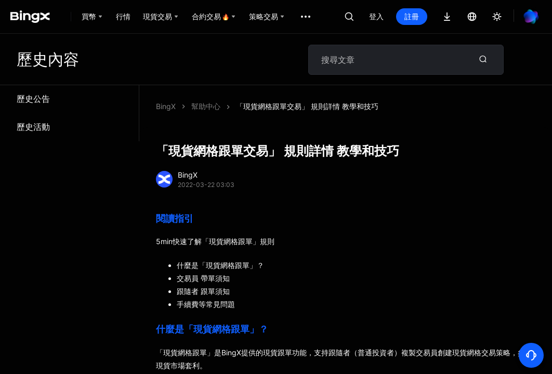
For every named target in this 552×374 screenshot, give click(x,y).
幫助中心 (205, 106)
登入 (376, 16)
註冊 (411, 16)
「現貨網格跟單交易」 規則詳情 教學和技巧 (307, 106)
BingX (166, 106)
